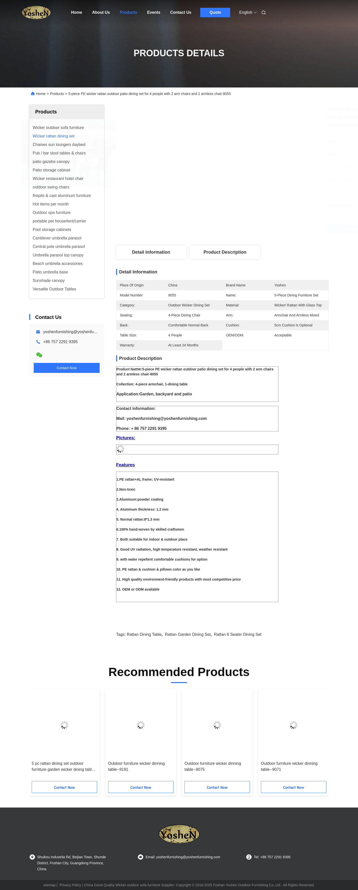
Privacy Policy (70, 885)
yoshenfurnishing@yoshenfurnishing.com (79, 332)
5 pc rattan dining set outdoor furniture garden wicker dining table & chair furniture (63, 767)
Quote (215, 12)
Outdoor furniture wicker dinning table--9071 (289, 766)
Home (76, 12)
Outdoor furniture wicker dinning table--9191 (136, 766)
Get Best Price (251, 229)
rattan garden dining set (187, 634)
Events (153, 12)
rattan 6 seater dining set (237, 634)
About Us (101, 12)
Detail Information (151, 252)
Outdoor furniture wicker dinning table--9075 (212, 766)
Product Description (224, 252)
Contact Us (180, 12)
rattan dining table (144, 634)
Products (128, 12)
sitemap (49, 885)
